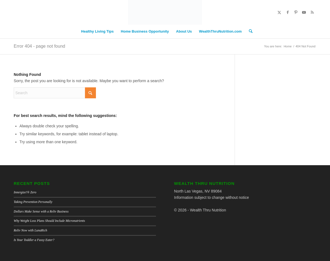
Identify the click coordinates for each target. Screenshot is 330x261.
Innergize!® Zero (25, 192)
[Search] (248, 31)
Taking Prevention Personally (33, 202)
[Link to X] (279, 12)
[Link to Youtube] (304, 12)
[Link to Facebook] (287, 12)
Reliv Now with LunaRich (30, 230)
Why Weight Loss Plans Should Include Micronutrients (49, 221)
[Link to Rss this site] (312, 12)
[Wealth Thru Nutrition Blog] (165, 12)
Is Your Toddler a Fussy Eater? (34, 240)
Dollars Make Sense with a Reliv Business (41, 211)
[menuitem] (97, 31)
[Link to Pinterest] (296, 12)
